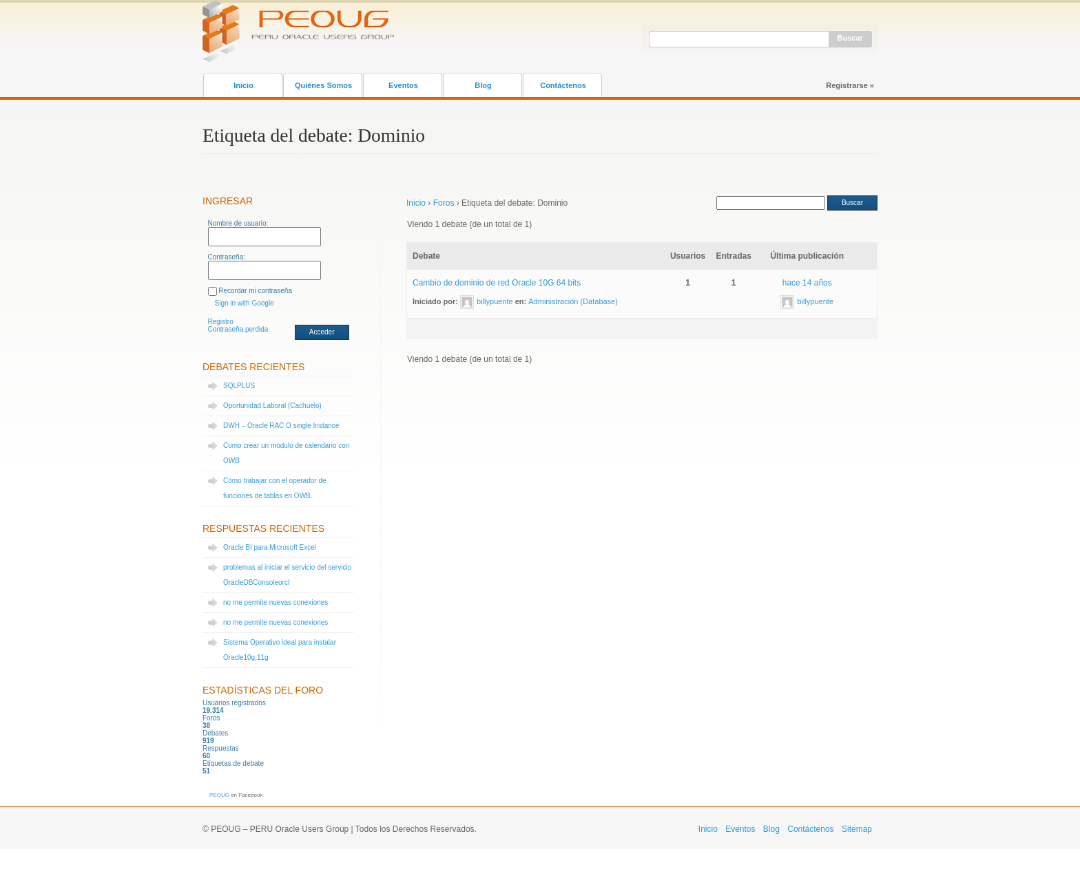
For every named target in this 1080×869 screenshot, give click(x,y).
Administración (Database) (573, 301)
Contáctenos (563, 85)
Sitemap (857, 829)
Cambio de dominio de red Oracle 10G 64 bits (497, 283)
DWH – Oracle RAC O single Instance (281, 425)
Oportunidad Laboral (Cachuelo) (272, 405)
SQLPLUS (239, 385)
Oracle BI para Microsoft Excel (269, 547)
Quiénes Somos (323, 85)
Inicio (243, 85)
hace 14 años (807, 283)
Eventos (403, 85)
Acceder (322, 332)
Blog (483, 85)
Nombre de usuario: (238, 223)
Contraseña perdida (238, 329)
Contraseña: (226, 257)
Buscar (850, 38)
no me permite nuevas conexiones (275, 602)
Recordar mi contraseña (255, 290)
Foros (444, 203)
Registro (220, 321)
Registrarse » (850, 85)
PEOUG (219, 795)
